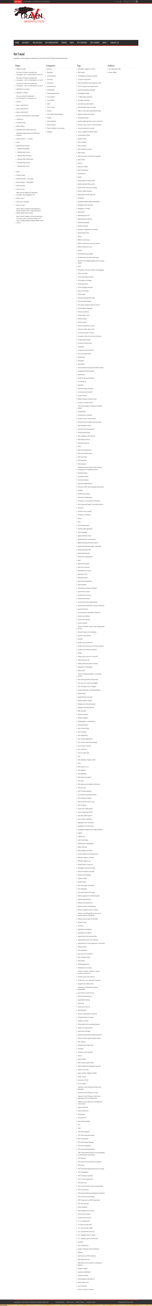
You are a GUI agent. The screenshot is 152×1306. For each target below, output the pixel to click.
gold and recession (84, 567)
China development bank (85, 277)
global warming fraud (84, 550)
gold (79, 560)
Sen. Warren (82, 1042)
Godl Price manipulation (85, 557)
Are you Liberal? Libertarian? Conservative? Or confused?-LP (26, 97)
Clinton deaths (82, 319)
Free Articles (37, 42)
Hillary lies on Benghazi (85, 667)
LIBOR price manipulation (86, 843)
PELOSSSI (81, 961)
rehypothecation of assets (86, 1017)
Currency (50, 79)
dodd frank (81, 374)
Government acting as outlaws (87, 588)
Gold (48, 104)
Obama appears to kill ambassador (89, 896)
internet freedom (83, 725)
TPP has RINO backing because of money (91, 1169)
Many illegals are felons (85, 850)
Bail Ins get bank (83, 170)
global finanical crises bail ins (87, 539)
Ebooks (64, 42)
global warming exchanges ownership (89, 546)
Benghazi (50, 72)
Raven (111, 72)
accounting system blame (86, 104)
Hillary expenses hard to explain (88, 663)
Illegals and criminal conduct (86, 704)
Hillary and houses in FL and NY (88, 656)
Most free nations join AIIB (86, 871)
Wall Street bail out (84, 1259)
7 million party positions (85, 97)
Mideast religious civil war (86, 857)
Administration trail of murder (87, 107)
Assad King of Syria (84, 135)
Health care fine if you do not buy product (90, 646)
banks (80, 177)
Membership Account (22, 146)
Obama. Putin (82, 922)
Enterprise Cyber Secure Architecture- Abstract (28, 134)
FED (79, 446)
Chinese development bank (86, 298)
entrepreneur (82, 411)
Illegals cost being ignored (86, 707)
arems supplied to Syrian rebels (87, 132)
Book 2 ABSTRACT (22, 109)
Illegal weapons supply (85, 700)
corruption (81, 347)
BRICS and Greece (84, 240)
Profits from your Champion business (89, 980)
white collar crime (83, 1282)
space (80, 1056)
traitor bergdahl (82, 1207)
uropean (80, 1242)
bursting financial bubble (85, 254)
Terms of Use (20, 189)
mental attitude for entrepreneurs (88, 854)
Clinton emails (82, 322)
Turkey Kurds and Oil (84, 1217)
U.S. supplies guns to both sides (88, 1238)
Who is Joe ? (20, 198)
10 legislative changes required (87, 76)
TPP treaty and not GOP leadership (89, 1200)
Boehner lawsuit (83, 226)
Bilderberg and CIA (84, 215)
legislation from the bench (86, 822)
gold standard (82, 584)
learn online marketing (85, 819)
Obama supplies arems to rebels (88, 910)
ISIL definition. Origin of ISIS (86, 760)
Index (72, 42)
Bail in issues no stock (85, 149)
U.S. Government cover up (86, 1231)
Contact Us (115, 42)
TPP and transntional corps (86, 1149)
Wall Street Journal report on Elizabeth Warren (90, 1264)
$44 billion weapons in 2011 (86, 69)
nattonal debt (82, 882)
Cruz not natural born (84, 353)
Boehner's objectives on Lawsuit (88, 229)
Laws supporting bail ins (85, 812)
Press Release (51, 121)
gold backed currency (84, 570)
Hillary (80, 653)
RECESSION (82, 1010)
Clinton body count (83, 315)
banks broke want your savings (87, 187)
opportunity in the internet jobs (87, 936)
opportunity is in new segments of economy (91, 943)
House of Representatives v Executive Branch (89, 675)
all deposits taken (83, 118)
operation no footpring (84, 929)
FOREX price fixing (84, 494)
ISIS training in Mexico (85, 798)
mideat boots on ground (85, 864)
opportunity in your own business (88, 940)
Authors (26, 42)
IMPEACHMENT (83, 718)
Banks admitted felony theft (86, 184)
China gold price (83, 284)
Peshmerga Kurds (83, 964)
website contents (83, 1275)
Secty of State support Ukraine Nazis (89, 1038)
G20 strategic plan (83, 525)
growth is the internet (84, 635)
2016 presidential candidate (86, 90)
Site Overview (82, 42)
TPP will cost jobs (83, 1203)
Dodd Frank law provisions (86, 378)
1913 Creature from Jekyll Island (88, 86)
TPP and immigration (84, 1145)
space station (82, 1059)
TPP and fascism (83, 1138)
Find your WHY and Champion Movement (91, 487)
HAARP (80, 639)
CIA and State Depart (84, 301)
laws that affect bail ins (85, 815)
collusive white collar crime (86, 329)
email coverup (82, 395)
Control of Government (85, 343)
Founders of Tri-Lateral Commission (89, 501)
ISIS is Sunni (82, 788)
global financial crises (84, 536)
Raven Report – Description (25, 182)
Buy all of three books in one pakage (27, 115)
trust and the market (84, 1214)
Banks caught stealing (84, 191)
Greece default (82, 623)
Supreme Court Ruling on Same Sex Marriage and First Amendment (89, 1097)
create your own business (86, 350)
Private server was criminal (86, 977)
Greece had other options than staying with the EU (91, 627)
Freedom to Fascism (84, 515)
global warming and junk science (88, 543)
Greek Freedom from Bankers (87, 632)
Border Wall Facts (83, 233)
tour (79, 1125)
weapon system (83, 1268)
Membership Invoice (23, 162)
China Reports (51, 76)
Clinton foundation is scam (86, 326)
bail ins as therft (83, 166)
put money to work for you (86, 993)
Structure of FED (83, 1080)
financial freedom (83, 480)
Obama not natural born (85, 903)
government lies (83, 609)
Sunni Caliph (82, 1083)
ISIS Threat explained (84, 791)
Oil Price (80, 926)
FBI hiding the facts (84, 439)
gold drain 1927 (83, 574)
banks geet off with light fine (86, 194)
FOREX (80, 490)
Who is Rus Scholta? (22, 202)
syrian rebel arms (83, 1111)
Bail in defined (82, 142)
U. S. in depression (84, 1221)
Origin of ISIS (82, 947)
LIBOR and (81, 836)
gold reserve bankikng (84, 581)
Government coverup (84, 595)
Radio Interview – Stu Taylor (25, 179)
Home (17, 42)
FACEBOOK (51, 90)
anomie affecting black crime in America (90, 121)
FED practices (82, 460)
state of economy (83, 1069)
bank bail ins (82, 173)
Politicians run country (84, 968)
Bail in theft (81, 159)
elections (80, 385)
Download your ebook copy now (26, 129)
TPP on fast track (83, 1189)
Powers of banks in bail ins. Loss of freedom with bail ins (89, 972)
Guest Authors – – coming (24, 139)
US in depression (83, 1245)
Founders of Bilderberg (85, 497)
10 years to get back (84, 79)
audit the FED (82, 139)
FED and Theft (82, 457)
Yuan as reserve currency (86, 1289)
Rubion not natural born (85, 1028)
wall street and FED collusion (87, 1256)
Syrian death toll (83, 1107)
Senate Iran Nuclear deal (85, 1045)
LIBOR (80, 833)
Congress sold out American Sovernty (89, 336)
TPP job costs (82, 1183)
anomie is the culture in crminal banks (89, 125)
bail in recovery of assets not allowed (89, 156)
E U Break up (82, 381)
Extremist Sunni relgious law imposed (89, 422)
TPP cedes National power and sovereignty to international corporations (91, 1154)
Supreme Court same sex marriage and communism (90, 1103)
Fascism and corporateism (86, 429)
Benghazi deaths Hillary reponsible (88, 201)
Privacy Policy (20, 175)
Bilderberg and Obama (85, 219)
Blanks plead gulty (83, 222)
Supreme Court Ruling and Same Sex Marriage (89, 1088)
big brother (81, 212)
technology (81, 1114)
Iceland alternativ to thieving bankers (89, 690)
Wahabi (80, 1252)
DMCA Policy (20, 126)
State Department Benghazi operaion (89, 1066)
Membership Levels (23, 166)
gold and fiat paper (83, 563)
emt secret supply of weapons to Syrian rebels (90, 407)
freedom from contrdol (84, 511)
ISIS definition (82, 774)
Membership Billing (23, 148)
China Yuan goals (83, 291)
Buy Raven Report (51, 42)
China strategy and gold (85, 287)
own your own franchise (85, 954)
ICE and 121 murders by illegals (88, 683)
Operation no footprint (84, 933)
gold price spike (83, 577)
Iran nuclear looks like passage (87, 742)
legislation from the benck (86, 826)
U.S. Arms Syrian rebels (85, 1228)
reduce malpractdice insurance (87, 1014)
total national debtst (84, 1121)
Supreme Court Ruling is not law (88, 1092)
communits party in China (86, 333)
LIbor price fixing (83, 840)
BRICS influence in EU (85, 247)
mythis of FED (82, 878)
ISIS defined (81, 770)
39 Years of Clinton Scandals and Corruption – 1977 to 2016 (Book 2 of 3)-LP (29, 79)
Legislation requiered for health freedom (90, 829)
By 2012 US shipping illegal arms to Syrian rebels (91, 262)
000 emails (81, 72)
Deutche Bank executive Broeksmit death (90, 367)
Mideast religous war (84, 861)
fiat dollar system (83, 476)
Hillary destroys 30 (83, 660)
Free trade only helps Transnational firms (90, 504)
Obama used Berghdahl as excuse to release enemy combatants (89, 914)
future (79, 518)
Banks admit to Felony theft (86, 180)
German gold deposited (85, 529)
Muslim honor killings (84, 875)
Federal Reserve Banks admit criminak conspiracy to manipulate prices (90, 468)
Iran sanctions (82, 749)
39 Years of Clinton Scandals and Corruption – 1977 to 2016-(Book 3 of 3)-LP (29, 85)
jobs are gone (82, 805)
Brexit (79, 236)
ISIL (79, 756)
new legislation (82, 889)
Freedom (80, 508)
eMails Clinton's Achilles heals (87, 399)
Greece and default (84, 616)
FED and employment (84, 450)
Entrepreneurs (51, 86)
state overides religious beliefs (87, 1073)
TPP (79, 1128)
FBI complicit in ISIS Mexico (86, 436)
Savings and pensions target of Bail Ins (90, 1035)
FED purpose (82, 464)
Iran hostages (82, 732)
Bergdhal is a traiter (84, 208)
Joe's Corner (51, 107)
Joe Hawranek (113, 69)
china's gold (81, 294)
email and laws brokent (85, 392)
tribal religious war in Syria (86, 1210)
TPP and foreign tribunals (86, 1142)
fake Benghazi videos (84, 425)
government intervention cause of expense (91, 605)
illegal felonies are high (85, 697)
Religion (49, 132)
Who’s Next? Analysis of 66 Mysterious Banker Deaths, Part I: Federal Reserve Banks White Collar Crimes (28, 211)
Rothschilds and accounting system (89, 1024)
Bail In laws (81, 153)
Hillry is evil (81, 670)
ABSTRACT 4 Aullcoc (23, 89)
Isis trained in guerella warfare (87, 795)
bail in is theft (82, 146)
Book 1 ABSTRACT (22, 105)
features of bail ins (83, 443)
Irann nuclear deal (83, 753)
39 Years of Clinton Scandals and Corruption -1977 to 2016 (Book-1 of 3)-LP (29, 73)
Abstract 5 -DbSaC (22, 93)
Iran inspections (83, 735)
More (105, 42)
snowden (80, 1049)
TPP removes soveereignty (86, 1196)
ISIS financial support (84, 777)
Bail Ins (49, 69)
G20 (79, 522)
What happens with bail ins (86, 1279)
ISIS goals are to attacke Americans (89, 784)
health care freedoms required (87, 649)
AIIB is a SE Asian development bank (89, 111)
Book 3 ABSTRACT (22, 112)
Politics (49, 118)
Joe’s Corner (94, 42)
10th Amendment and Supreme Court (89, 83)
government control (84, 591)
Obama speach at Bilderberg (87, 906)
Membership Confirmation (25, 159)
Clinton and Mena (83, 312)
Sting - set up (82, 1076)
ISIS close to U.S (83, 767)
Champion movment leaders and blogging (91, 270)
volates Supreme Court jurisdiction (88, 1249)
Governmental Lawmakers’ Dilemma (89, 612)
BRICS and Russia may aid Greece (89, 243)
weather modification (84, 1272)
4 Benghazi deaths (83, 93)
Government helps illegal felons (87, 602)
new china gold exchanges (86, 885)
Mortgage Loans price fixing (86, 868)
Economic (50, 83)
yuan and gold (82, 1286)
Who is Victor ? (21, 205)
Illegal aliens (82, 693)
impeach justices (83, 714)
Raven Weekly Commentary (55, 128)
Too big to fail (82, 1118)
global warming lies (84, 553)
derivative (81, 360)
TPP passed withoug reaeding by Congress (91, 1193)
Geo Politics (51, 100)
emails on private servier (85, 402)
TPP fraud (81, 1165)
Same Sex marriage (84, 1031)
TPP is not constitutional (85, 1179)
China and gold (82, 273)
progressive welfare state (85, 984)
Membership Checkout (24, 155)
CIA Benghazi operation (85, 308)
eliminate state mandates (85, 388)
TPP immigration (83, 1172)
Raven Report (51, 125)
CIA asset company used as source (89, 305)
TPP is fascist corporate (85, 1176)
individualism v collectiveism (86, 721)
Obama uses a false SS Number (88, 919)
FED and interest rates (85, 453)
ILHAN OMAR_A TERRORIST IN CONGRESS (36, 1)
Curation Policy (21, 122)
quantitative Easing (84, 1000)
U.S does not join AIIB (84, 1224)
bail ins (80, 163)
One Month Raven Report (55, 114)
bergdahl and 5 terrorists (85, 205)
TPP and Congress (84, 1132)
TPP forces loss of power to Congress (89, 1162)
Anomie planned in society (86, 128)
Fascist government (53, 93)
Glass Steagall (82, 532)
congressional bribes (84, 340)
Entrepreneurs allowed (85, 415)
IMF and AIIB (82, 711)
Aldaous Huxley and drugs (86, 114)
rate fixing (81, 1003)
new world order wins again (86, 892)
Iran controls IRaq (83, 728)
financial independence (85, 483)
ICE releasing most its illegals (87, 686)
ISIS (79, 763)
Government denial (84, 598)
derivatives (81, 364)
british (80, 250)
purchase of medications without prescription (88, 988)
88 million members (84, 100)
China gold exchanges (85, 280)
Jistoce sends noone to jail (86, 801)
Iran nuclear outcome (84, 746)
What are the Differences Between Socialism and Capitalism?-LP (27, 194)
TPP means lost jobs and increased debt (90, 1186)
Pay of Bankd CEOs (84, 957)
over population (82, 950)
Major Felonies (82, 847)
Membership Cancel (23, 152)
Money (49, 111)
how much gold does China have (88, 679)
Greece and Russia (84, 619)
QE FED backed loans (85, 996)
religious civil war (83, 1021)
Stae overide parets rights (86, 1062)
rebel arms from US (84, 1007)
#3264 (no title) (21, 69)
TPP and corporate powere (86, 1135)
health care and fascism (85, 642)
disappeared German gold (86, 371)
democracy (81, 357)
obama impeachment (84, 899)
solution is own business (85, 1052)
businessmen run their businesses (88, 257)
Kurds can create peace (85, 808)
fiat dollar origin (82, 473)
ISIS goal (81, 781)
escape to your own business (87, 418)
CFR (79, 266)
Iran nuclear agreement (85, 739)
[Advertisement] (99, 22)
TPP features (82, 1158)
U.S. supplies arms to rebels (86, 1235)
